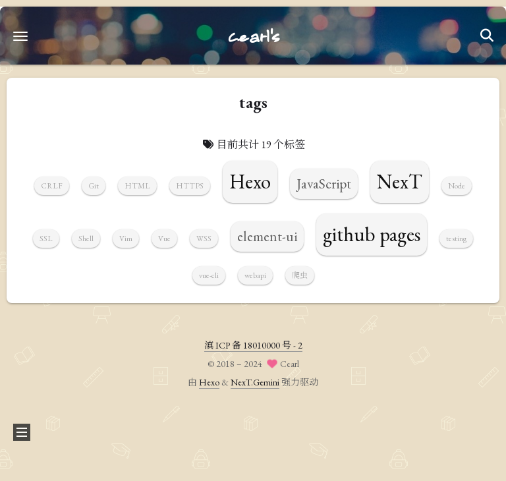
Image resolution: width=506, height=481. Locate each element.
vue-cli (209, 275)
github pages (371, 234)
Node (456, 186)
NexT (399, 181)
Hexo (250, 181)
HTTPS (190, 186)
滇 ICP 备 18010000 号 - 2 (253, 345)
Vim (125, 238)
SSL (46, 238)
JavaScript (323, 183)
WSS (203, 238)
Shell (86, 238)
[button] (20, 35)
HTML (137, 186)
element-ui (267, 236)
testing (456, 238)
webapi (255, 275)
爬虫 (300, 275)
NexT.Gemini (255, 382)
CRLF (52, 186)
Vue (164, 238)
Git (93, 186)
